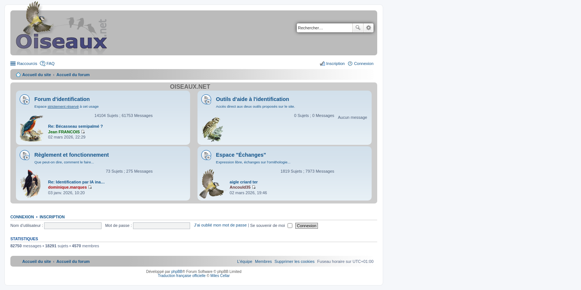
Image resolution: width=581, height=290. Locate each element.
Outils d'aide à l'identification (252, 99)
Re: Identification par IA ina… (76, 182)
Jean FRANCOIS (64, 132)
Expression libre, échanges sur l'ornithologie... (253, 162)
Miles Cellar (220, 276)
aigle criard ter (244, 182)
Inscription (52, 217)
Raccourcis (27, 63)
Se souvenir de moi (271, 225)
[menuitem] (295, 261)
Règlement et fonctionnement (71, 154)
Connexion (22, 217)
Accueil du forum (73, 74)
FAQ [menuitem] (50, 63)
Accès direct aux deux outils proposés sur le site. (255, 106)
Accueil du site (36, 74)
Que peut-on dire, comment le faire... (64, 162)
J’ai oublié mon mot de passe (220, 225)
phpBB (176, 272)
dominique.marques (67, 187)
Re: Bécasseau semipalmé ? (75, 126)
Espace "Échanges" (241, 154)
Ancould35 (240, 187)
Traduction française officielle (182, 276)
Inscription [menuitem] (335, 63)
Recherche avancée (368, 27)
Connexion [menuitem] (364, 63)
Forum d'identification (62, 99)
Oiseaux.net (190, 87)
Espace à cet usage (66, 106)
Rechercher (357, 27)
